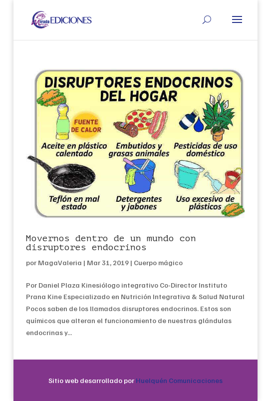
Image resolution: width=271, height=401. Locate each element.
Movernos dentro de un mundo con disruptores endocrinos (111, 242)
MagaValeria (60, 262)
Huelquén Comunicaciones (179, 380)
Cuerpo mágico (158, 262)
